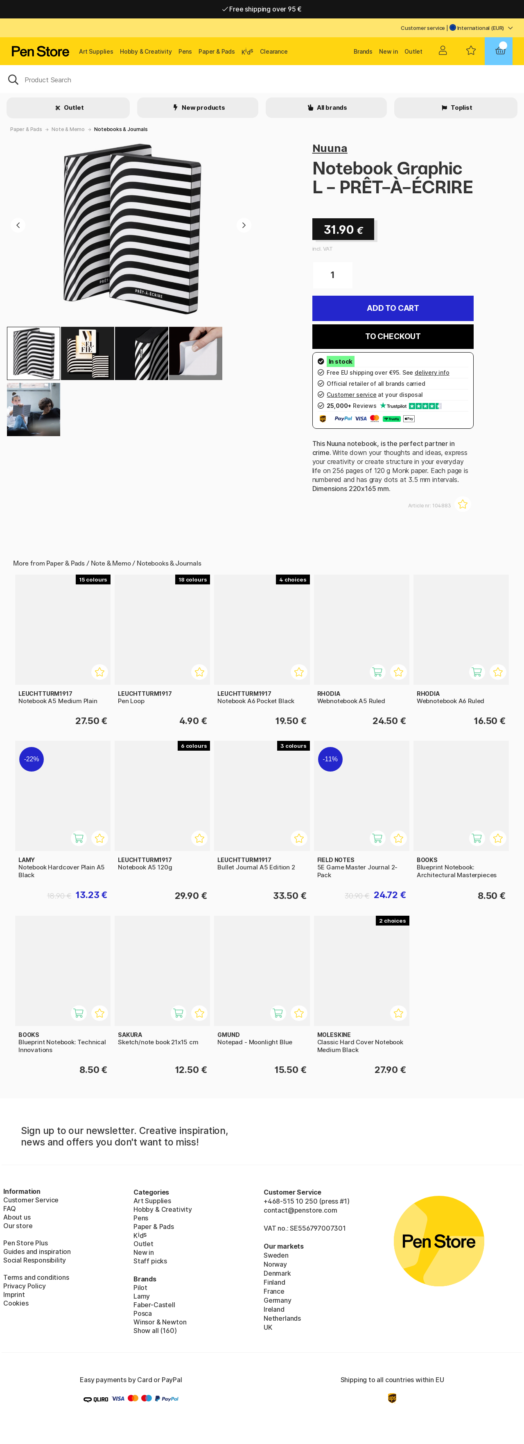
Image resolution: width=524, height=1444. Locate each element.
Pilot (140, 1287)
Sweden (276, 1255)
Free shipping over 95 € (262, 9)
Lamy (141, 1296)
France (274, 1291)
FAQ (9, 1208)
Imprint (14, 1294)
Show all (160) (155, 1330)
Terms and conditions (36, 1277)
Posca (142, 1313)
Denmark (277, 1273)
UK (268, 1327)
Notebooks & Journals (120, 129)
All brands (331, 107)
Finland (274, 1282)
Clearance (273, 51)
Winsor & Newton (159, 1322)
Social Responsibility (34, 1260)
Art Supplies (96, 51)
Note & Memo (68, 129)
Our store (17, 1226)
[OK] (262, 79)
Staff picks (150, 1261)
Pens (185, 51)
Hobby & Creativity (146, 51)
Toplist (460, 107)
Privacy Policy (24, 1286)
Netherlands (282, 1318)
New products (203, 107)
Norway (275, 1264)
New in (388, 51)
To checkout (393, 336)
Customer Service (31, 1200)
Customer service (423, 28)
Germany (277, 1300)
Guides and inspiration (37, 1251)
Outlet (413, 51)
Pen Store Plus (25, 1243)
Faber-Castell (154, 1305)
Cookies (16, 1303)
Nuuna (330, 148)
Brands (363, 51)
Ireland (274, 1309)
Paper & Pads (217, 51)
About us (17, 1217)
